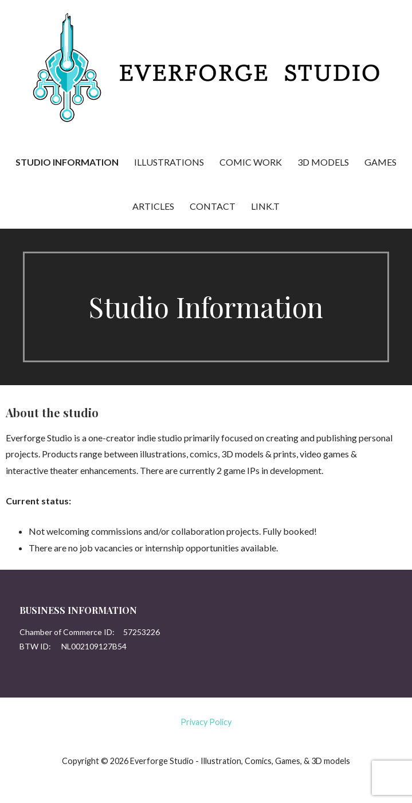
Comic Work (250, 161)
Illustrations (169, 161)
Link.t (265, 206)
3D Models (323, 161)
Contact (213, 206)
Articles (153, 206)
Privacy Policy (206, 722)
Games (380, 161)
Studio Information (67, 161)
